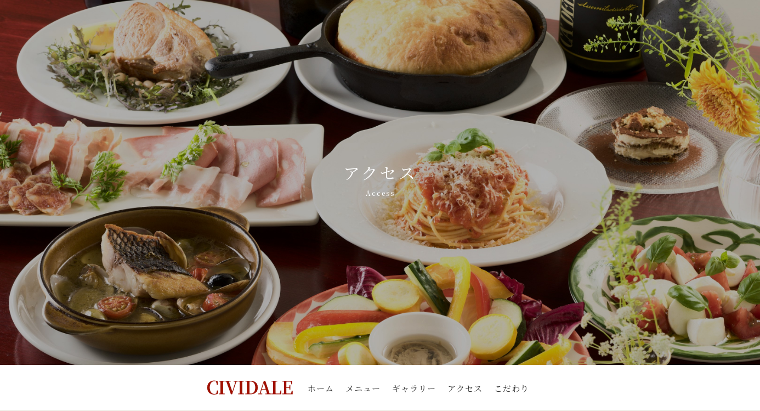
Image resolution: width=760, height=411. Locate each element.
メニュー (363, 388)
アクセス (465, 388)
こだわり (511, 388)
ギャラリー (414, 388)
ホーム (321, 388)
